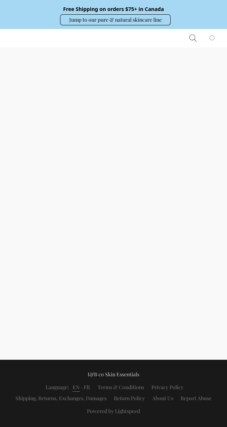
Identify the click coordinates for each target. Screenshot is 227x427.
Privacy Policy (167, 387)
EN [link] (76, 387)
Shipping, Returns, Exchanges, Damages (60, 398)
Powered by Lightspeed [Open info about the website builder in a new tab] (113, 411)
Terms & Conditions (121, 387)
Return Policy (129, 398)
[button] (115, 19)
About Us (162, 398)
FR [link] (87, 387)
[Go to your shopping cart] (215, 38)
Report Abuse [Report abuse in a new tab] (196, 398)
